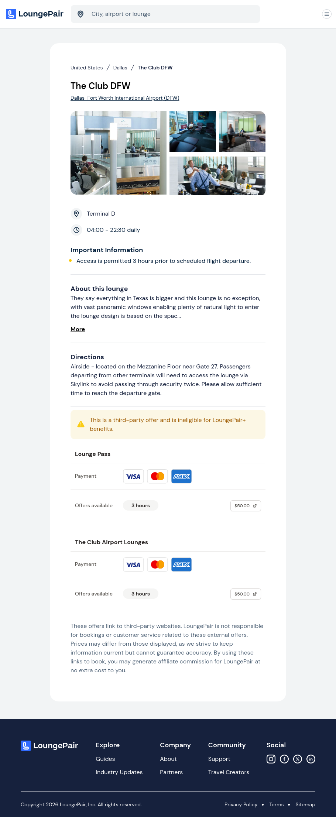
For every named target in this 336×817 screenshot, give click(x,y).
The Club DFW (155, 67)
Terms (276, 804)
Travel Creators (228, 772)
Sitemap (305, 804)
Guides (105, 759)
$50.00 (245, 506)
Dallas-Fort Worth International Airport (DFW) (125, 98)
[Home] (35, 14)
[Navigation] (327, 14)
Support (219, 759)
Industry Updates (119, 772)
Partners (171, 772)
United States (87, 67)
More (78, 329)
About (168, 759)
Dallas (120, 67)
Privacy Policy (240, 804)
